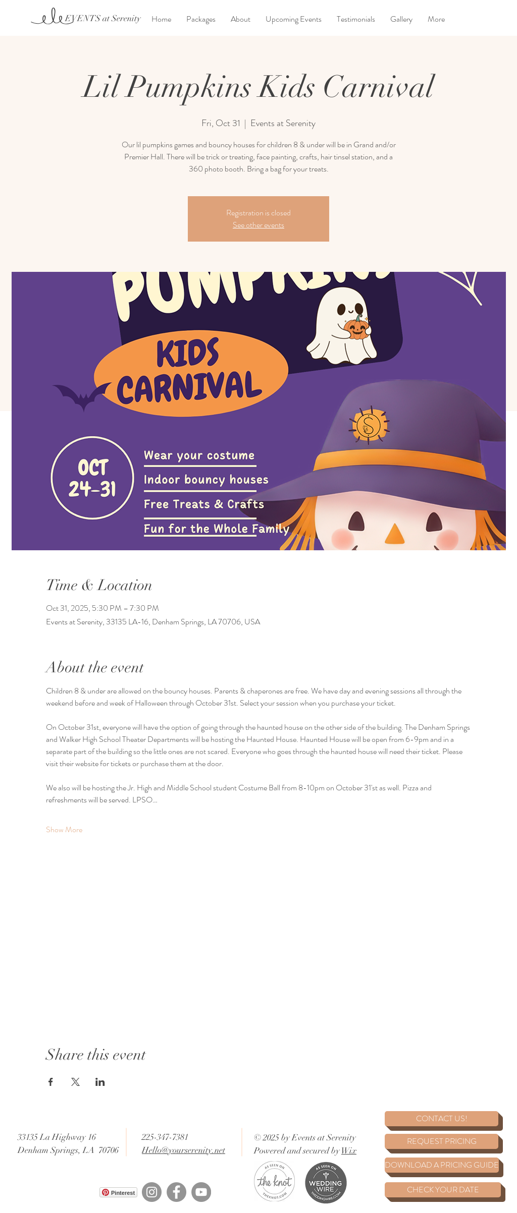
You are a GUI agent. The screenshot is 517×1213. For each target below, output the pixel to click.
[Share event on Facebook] (51, 1082)
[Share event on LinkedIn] (100, 1082)
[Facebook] (176, 1192)
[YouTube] (201, 1192)
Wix (348, 1150)
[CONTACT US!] (441, 1118)
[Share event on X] (75, 1082)
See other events (258, 224)
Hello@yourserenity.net (183, 1150)
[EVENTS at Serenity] (103, 19)
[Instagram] (152, 1192)
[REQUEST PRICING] (441, 1141)
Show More (64, 829)
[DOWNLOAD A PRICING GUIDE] (442, 1165)
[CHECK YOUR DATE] (443, 1189)
